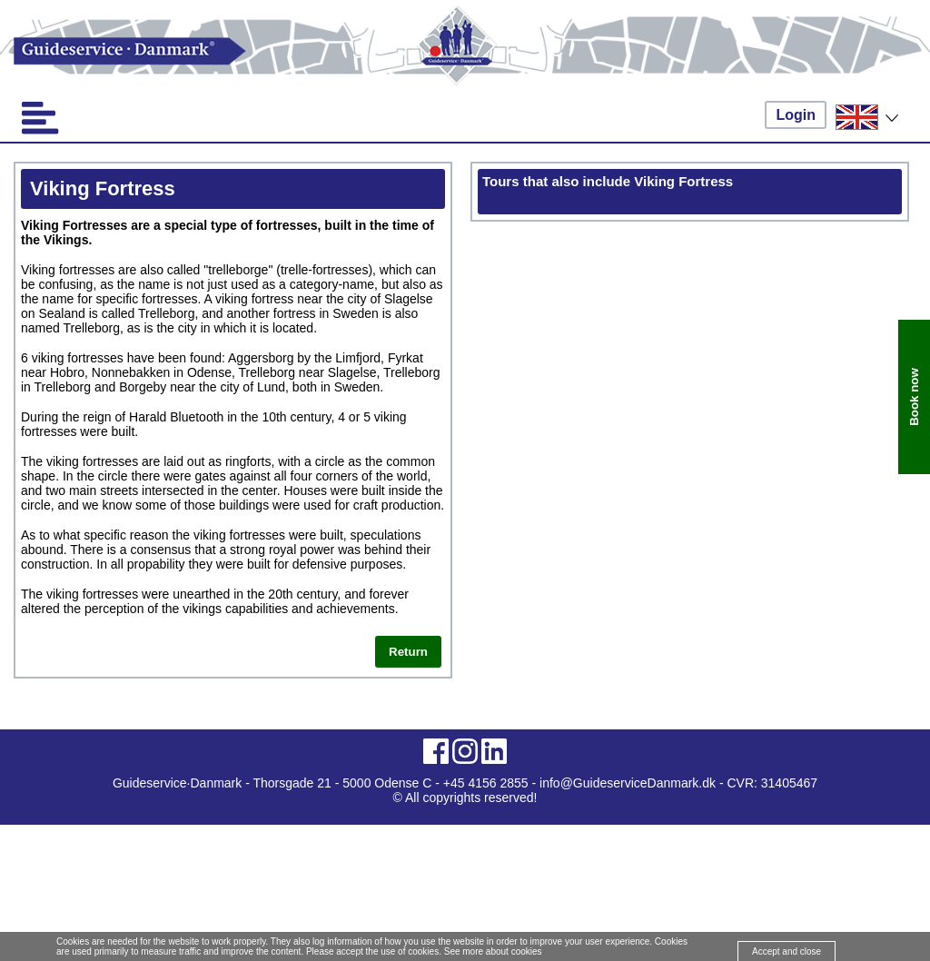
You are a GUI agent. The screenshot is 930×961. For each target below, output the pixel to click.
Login (796, 115)
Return (408, 652)
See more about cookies (493, 951)
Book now (914, 398)
